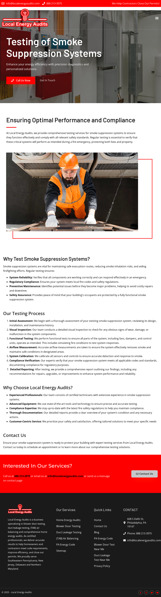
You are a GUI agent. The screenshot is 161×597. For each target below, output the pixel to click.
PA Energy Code (65, 544)
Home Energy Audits (68, 520)
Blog (96, 532)
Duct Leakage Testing (68, 532)
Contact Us (100, 526)
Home (97, 520)
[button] (156, 18)
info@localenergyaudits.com (65, 476)
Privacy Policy (102, 566)
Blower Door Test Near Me (104, 547)
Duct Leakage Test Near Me (102, 558)
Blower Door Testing (68, 526)
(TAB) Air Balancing (67, 538)
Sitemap (61, 550)
